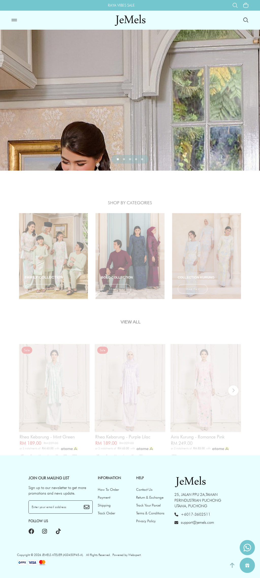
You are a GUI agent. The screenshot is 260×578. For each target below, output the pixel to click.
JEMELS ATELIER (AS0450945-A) (62, 555)
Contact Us (144, 489)
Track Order (106, 513)
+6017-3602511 (192, 514)
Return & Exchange (150, 497)
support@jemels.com (194, 522)
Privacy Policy (146, 521)
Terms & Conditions (150, 513)
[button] (118, 159)
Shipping (104, 505)
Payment (104, 497)
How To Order (108, 489)
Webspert (134, 555)
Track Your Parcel (148, 505)
